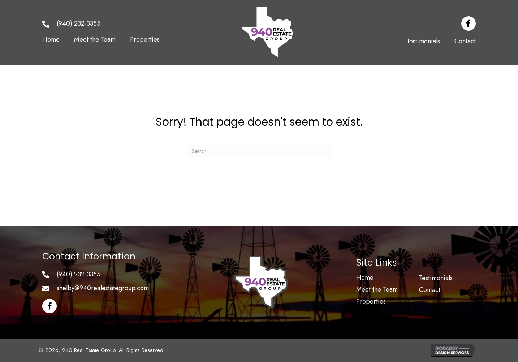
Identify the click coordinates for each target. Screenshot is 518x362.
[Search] (259, 151)
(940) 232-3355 (78, 23)
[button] (468, 23)
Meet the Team (377, 289)
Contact (429, 290)
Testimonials (436, 278)
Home (365, 277)
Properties (371, 301)
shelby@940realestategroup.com (103, 288)
